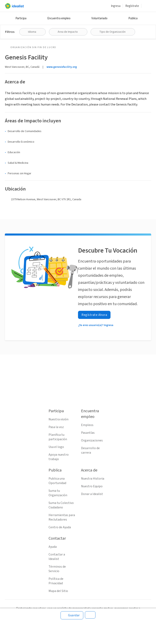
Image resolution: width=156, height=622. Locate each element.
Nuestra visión (58, 419)
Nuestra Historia (92, 478)
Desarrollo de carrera (90, 450)
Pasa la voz (56, 427)
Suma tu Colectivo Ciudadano (61, 505)
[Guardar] (72, 615)
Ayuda (53, 547)
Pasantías (88, 432)
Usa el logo (56, 447)
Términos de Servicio (57, 568)
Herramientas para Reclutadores (62, 517)
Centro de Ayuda (60, 527)
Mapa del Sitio (58, 591)
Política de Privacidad (56, 581)
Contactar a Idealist (57, 556)
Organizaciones (92, 440)
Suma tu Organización (58, 493)
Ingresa (115, 6)
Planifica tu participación (58, 437)
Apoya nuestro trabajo (59, 456)
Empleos (87, 425)
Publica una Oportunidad (57, 480)
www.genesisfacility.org (62, 67)
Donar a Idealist (92, 494)
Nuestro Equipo (92, 486)
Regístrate (132, 6)
